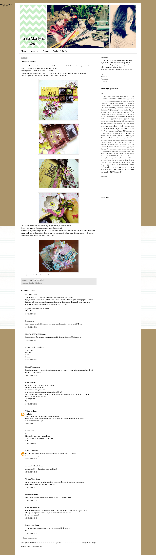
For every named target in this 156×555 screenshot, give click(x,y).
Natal (120, 131)
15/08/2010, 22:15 (31, 487)
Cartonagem (120, 103)
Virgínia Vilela (30, 479)
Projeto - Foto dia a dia (108, 135)
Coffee (116, 105)
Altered (131, 96)
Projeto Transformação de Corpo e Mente (120, 149)
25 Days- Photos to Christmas (110, 96)
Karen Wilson (30, 367)
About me (34, 51)
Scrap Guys (111, 160)
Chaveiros (129, 103)
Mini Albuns (129, 129)
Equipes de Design (60, 51)
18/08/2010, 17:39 (31, 533)
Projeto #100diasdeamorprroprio (123, 140)
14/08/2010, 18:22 (31, 360)
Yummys (116, 172)
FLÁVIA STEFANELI (33, 334)
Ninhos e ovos (130, 131)
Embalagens (121, 116)
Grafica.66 (129, 119)
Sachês (104, 155)
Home (23, 51)
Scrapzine (104, 165)
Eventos (129, 116)
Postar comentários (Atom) (35, 546)
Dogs (102, 116)
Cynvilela (28, 382)
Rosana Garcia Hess (32, 347)
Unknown (28, 411)
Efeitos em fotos (110, 116)
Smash (107, 167)
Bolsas (112, 101)
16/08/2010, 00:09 (31, 518)
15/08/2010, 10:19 (31, 459)
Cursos (121, 110)
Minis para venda (111, 131)
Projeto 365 (120, 142)
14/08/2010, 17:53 (31, 340)
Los (30, 283)
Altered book (108, 98)
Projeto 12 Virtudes (107, 142)
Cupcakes (114, 110)
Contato (45, 51)
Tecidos (124, 167)
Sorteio (115, 167)
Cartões (110, 103)
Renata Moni (29, 525)
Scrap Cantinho (122, 155)
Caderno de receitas (121, 101)
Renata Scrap (30, 450)
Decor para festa (105, 114)
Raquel (27, 431)
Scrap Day (131, 155)
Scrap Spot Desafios (111, 162)
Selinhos (112, 165)
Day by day (130, 110)
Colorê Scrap (108, 107)
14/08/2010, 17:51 (31, 327)
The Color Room (37, 283)
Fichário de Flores (106, 119)
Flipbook (115, 119)
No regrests (106, 133)
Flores (122, 119)
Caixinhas (103, 103)
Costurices (104, 110)
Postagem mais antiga (89, 542)
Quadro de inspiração (120, 151)
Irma (27, 321)
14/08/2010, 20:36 (31, 375)
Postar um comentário (30, 538)
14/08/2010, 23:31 (31, 404)
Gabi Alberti (29, 494)
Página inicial (59, 542)
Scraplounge (40, 228)
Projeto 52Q (114, 144)
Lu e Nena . (29, 294)
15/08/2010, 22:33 (31, 500)
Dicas (130, 114)
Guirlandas (109, 121)
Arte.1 (116, 98)
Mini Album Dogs (112, 129)
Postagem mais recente (28, 542)
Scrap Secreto (129, 160)
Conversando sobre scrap (124, 107)
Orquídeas (115, 133)
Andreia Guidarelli (31, 466)
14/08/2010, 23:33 (31, 424)
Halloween (117, 121)
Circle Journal (105, 105)
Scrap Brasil (112, 155)
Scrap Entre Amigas (108, 158)
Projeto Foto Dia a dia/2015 (117, 147)
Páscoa (129, 133)
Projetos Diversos (106, 151)
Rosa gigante (130, 153)
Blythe (106, 101)
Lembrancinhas (129, 121)
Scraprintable (125, 162)
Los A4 (127, 126)
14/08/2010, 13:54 (31, 314)
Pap (122, 133)
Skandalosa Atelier (126, 165)
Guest (102, 121)
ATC (125, 98)
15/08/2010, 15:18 (31, 472)
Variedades (105, 172)
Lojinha (110, 126)
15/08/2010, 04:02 (31, 443)
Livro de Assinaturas (109, 123)
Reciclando (119, 153)
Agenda (124, 96)
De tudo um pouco (110, 112)
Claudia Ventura (31, 507)
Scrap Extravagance (122, 158)
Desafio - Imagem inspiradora (119, 114)
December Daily (124, 112)
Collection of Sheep (127, 105)
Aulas (131, 98)
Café (130, 101)
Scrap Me (119, 160)
